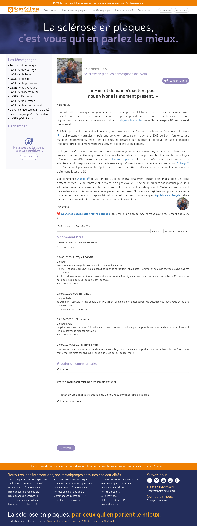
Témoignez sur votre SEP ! (22, 504)
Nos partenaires (109, 504)
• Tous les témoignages (22, 65)
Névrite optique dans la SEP (115, 483)
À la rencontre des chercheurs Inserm (120, 479)
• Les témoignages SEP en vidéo (28, 114)
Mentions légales (36, 521)
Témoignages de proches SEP (24, 495)
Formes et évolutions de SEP (70, 491)
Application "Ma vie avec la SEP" (25, 483)
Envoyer (66, 447)
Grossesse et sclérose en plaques (72, 487)
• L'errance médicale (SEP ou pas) (28, 109)
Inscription (181, 10)
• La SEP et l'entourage (22, 70)
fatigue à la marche (130, 120)
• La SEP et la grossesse (22, 83)
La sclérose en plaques (74, 10)
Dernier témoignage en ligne (23, 499)
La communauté (124, 10)
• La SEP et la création (21, 100)
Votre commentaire (69, 401)
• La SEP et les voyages (22, 87)
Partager (157, 231)
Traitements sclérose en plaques (25, 487)
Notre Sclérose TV (110, 491)
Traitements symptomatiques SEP (73, 483)
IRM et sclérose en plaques (68, 499)
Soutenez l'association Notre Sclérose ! (86, 214)
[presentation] (81, 436)
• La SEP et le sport (20, 78)
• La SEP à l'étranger (20, 96)
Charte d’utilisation (17, 521)
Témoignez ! (29, 156)
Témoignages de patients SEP (24, 491)
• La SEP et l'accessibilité (23, 92)
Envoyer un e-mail (157, 500)
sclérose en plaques (122, 159)
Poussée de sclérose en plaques (71, 479)
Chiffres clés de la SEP (112, 499)
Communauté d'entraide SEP (70, 495)
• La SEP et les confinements (25, 105)
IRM (59, 135)
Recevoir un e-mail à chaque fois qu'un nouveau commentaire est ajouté (103, 394)
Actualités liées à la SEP (113, 487)
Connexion (165, 10)
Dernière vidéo (108, 495)
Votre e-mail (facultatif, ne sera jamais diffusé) (86, 382)
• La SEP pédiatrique (20, 118)
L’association (50, 10)
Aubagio (183, 163)
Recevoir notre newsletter (161, 490)
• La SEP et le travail (20, 74)
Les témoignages (101, 10)
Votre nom (63, 369)
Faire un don (144, 10)
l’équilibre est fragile (167, 195)
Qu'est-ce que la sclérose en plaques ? (28, 479)
